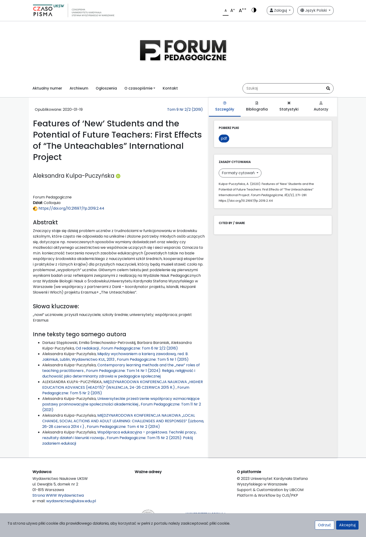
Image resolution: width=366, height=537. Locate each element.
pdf (224, 138)
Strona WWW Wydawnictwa (58, 495)
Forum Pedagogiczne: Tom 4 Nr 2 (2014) (123, 426)
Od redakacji (88, 348)
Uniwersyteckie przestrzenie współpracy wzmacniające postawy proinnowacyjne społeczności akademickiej (121, 401)
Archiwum (79, 88)
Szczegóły (224, 106)
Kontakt (170, 88)
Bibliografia (257, 106)
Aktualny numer (47, 88)
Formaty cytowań (239, 173)
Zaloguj (279, 10)
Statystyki (289, 106)
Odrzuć (324, 525)
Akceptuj (347, 525)
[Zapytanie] (283, 88)
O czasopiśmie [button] (138, 88)
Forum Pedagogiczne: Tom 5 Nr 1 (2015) (153, 359)
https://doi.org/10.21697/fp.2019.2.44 (68, 208)
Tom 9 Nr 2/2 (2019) (185, 109)
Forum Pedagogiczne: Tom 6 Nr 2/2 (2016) (139, 348)
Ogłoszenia (106, 88)
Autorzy (321, 106)
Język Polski (314, 10)
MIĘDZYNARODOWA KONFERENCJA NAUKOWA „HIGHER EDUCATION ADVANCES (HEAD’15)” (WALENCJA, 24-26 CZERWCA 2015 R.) (122, 384)
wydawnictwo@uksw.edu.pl (71, 501)
